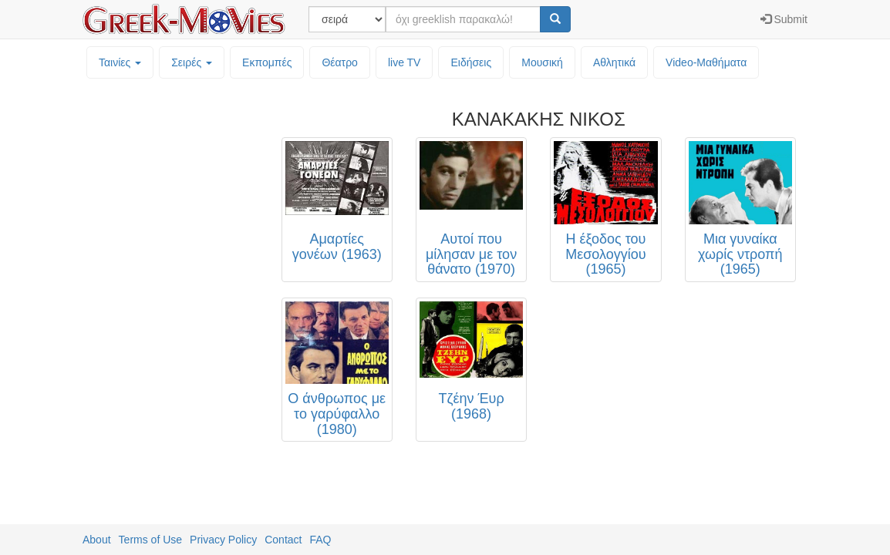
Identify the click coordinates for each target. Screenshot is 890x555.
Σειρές (191, 62)
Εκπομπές (267, 62)
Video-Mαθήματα (706, 62)
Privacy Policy (223, 539)
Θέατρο (340, 62)
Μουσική (542, 62)
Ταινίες (120, 62)
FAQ (320, 539)
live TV (404, 62)
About (97, 539)
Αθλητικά (614, 62)
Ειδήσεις (470, 62)
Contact (283, 539)
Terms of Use (150, 539)
